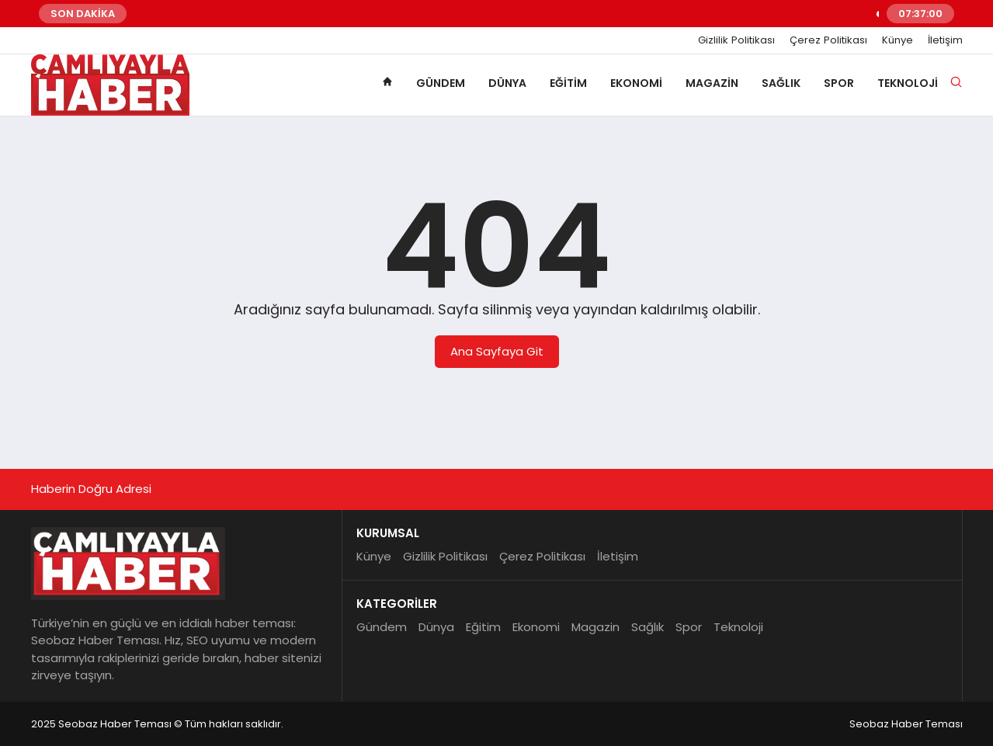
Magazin (712, 83)
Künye (897, 40)
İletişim (945, 40)
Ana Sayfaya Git (496, 351)
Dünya (507, 83)
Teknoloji (907, 83)
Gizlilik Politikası (736, 40)
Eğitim (568, 83)
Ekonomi (636, 83)
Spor (839, 83)
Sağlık (781, 83)
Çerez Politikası (828, 40)
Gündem (440, 83)
